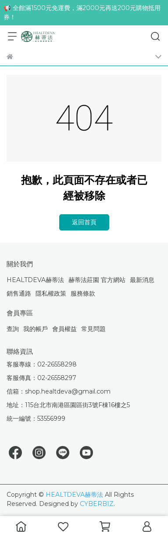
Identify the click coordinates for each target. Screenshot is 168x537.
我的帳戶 (35, 329)
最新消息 (142, 280)
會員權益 (64, 329)
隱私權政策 (51, 293)
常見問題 (93, 329)
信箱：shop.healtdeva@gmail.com (59, 391)
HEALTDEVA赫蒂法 (35, 280)
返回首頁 (84, 222)
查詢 (13, 329)
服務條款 (83, 293)
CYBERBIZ (97, 504)
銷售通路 (19, 293)
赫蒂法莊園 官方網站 (96, 280)
